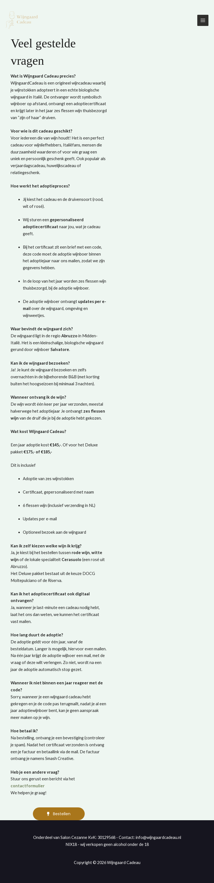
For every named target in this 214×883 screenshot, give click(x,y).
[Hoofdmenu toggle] (202, 20)
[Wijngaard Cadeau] (22, 21)
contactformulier (28, 785)
